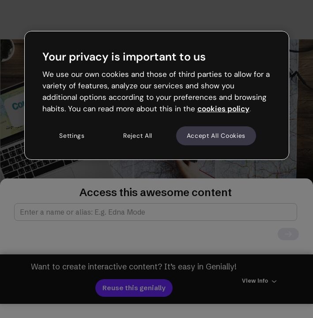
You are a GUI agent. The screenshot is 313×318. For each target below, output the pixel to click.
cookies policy (223, 109)
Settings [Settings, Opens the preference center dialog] (72, 136)
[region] (156, 95)
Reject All (137, 136)
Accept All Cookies (216, 136)
